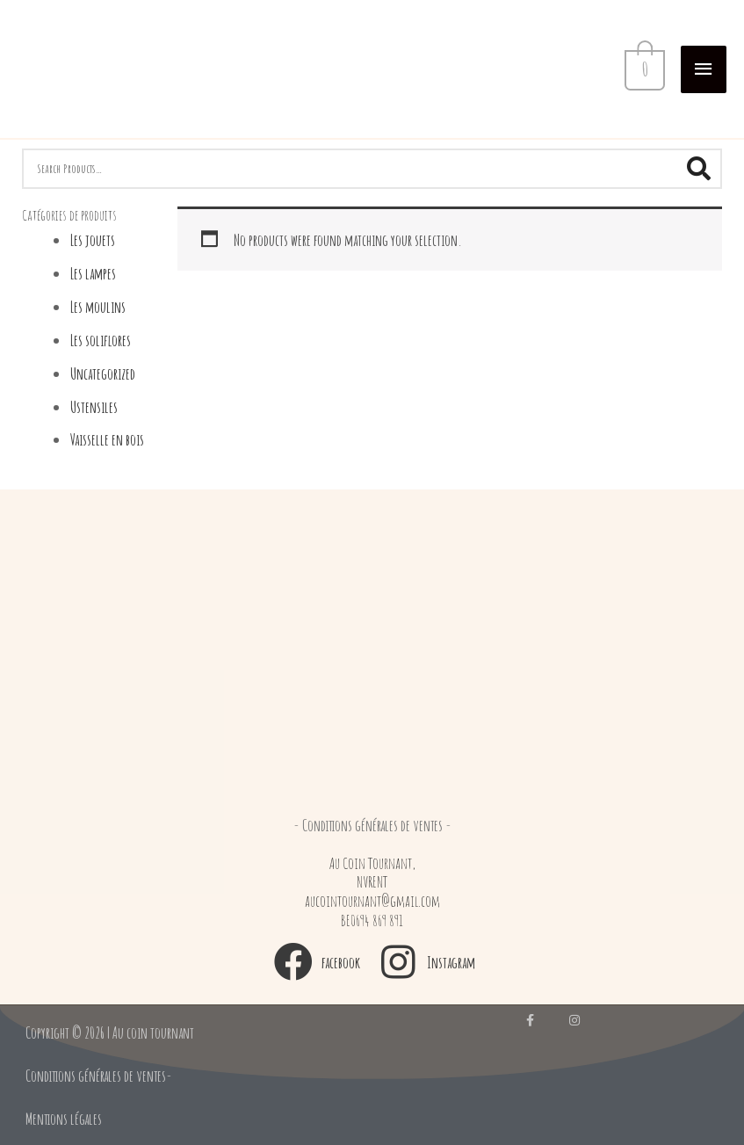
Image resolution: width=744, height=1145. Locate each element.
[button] (372, 825)
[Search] (698, 167)
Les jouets (92, 239)
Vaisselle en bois (107, 439)
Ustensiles (94, 405)
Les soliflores (100, 340)
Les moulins (98, 306)
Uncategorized (102, 373)
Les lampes (93, 273)
